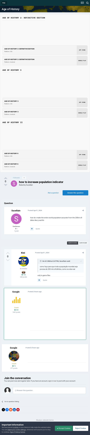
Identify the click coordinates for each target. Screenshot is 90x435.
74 (14, 366)
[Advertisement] (57, 314)
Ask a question (53, 193)
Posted (34, 210)
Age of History (10, 9)
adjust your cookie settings (21, 430)
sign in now (52, 381)
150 (24, 275)
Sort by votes (72, 243)
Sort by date (83, 243)
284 (16, 310)
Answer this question (75, 193)
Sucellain (29, 185)
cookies (15, 427)
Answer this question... (24, 390)
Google (15, 292)
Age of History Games (25, 432)
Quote (37, 229)
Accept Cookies (62, 428)
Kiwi (23, 253)
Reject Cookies (80, 428)
